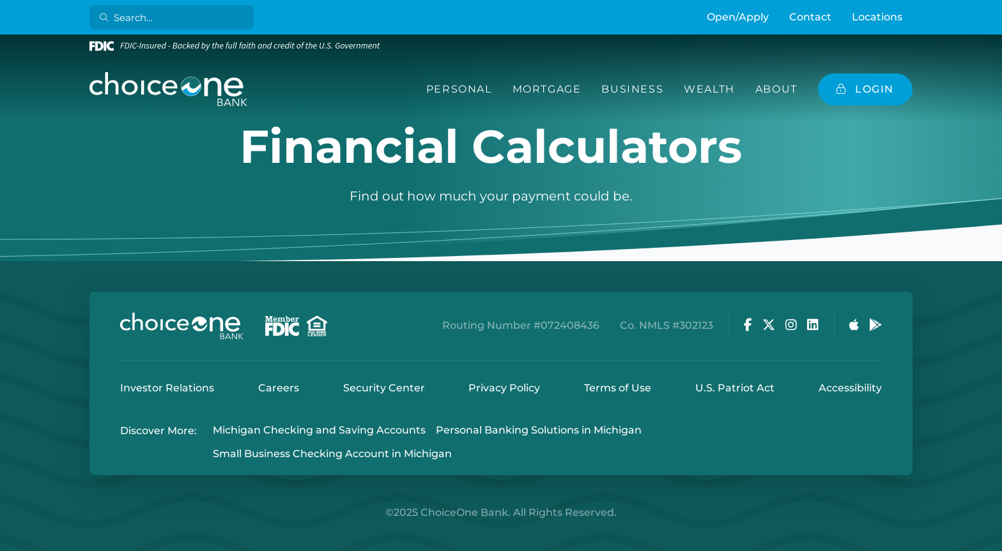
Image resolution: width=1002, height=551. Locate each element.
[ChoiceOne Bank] (168, 89)
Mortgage (547, 89)
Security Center (384, 388)
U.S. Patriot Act (735, 388)
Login (9, 541)
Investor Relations (167, 388)
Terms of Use (617, 388)
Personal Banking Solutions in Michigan (539, 431)
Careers (278, 388)
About (776, 89)
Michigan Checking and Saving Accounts (319, 431)
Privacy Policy (504, 388)
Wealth (709, 89)
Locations (877, 17)
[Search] (174, 17)
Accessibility (850, 388)
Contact (810, 17)
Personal (459, 89)
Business (632, 89)
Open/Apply (738, 17)
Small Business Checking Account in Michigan (332, 454)
